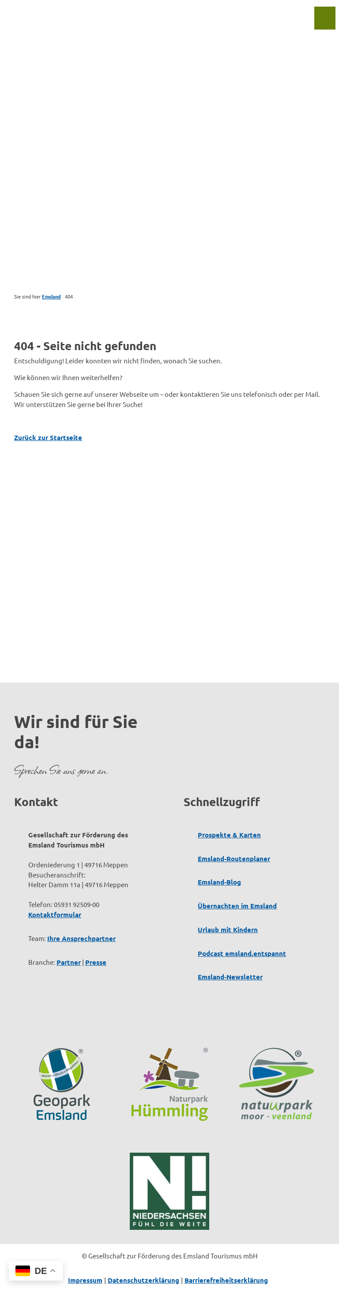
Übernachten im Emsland (237, 905)
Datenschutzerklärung (143, 1280)
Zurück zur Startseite (48, 437)
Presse (95, 961)
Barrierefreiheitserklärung (226, 1280)
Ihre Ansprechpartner (81, 938)
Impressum (85, 1280)
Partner (68, 961)
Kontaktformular (54, 914)
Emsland (51, 296)
